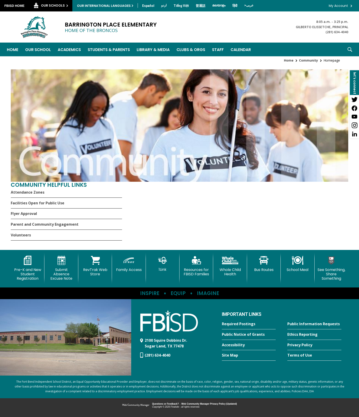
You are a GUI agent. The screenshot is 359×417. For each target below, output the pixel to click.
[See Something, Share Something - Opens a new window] (331, 268)
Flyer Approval (24, 213)
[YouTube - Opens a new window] (354, 117)
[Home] (12, 49)
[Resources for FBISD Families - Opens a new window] (196, 266)
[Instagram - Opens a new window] (354, 125)
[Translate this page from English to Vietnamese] (181, 6)
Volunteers (21, 235)
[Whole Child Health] (230, 266)
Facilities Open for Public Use (37, 203)
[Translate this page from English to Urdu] (164, 5)
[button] (350, 49)
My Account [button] (338, 5)
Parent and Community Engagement (45, 224)
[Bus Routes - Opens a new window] (263, 263)
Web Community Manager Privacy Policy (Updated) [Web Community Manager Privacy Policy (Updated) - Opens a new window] (209, 404)
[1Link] (162, 263)
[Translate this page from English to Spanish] (148, 6)
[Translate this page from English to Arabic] (249, 5)
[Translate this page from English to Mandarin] (200, 6)
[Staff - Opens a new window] (218, 49)
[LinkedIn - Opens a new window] (354, 134)
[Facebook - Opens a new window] (354, 108)
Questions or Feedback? (165, 404)
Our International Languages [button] (104, 5)
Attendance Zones (27, 192)
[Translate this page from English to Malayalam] (219, 5)
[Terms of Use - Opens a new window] (314, 355)
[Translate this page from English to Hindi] (235, 6)
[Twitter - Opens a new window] (354, 99)
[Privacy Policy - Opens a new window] (314, 345)
